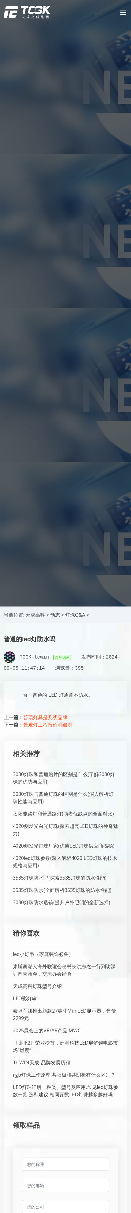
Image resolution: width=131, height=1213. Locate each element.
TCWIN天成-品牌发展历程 (41, 1062)
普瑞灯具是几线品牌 (45, 717)
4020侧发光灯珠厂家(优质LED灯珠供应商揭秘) (63, 845)
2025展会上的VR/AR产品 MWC (47, 1030)
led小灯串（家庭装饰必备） (43, 954)
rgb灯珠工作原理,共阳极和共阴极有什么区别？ (64, 1074)
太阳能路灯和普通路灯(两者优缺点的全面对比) (63, 813)
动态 (55, 614)
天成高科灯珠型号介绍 (37, 986)
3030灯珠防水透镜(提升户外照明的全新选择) (61, 902)
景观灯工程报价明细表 (47, 724)
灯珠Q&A (75, 614)
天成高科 (35, 614)
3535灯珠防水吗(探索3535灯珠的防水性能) (60, 877)
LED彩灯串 (25, 998)
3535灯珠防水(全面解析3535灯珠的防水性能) (62, 890)
